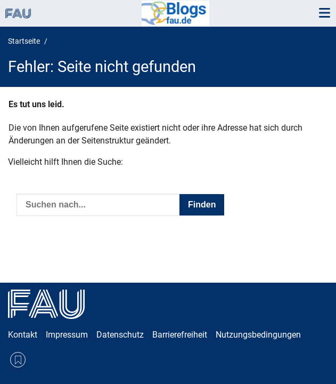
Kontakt (22, 335)
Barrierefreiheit (179, 335)
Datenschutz (120, 335)
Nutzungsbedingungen (258, 335)
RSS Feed (18, 359)
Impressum (67, 335)
